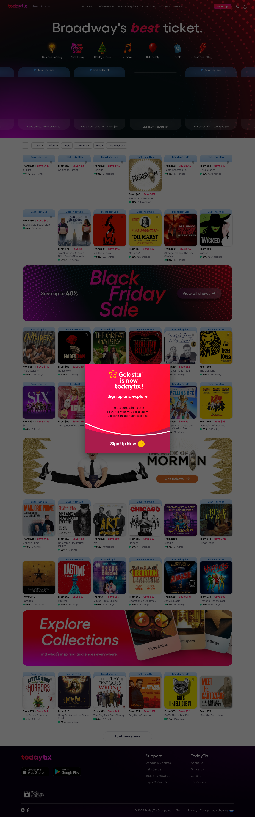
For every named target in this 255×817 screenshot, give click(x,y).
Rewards (113, 412)
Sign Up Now (127, 443)
